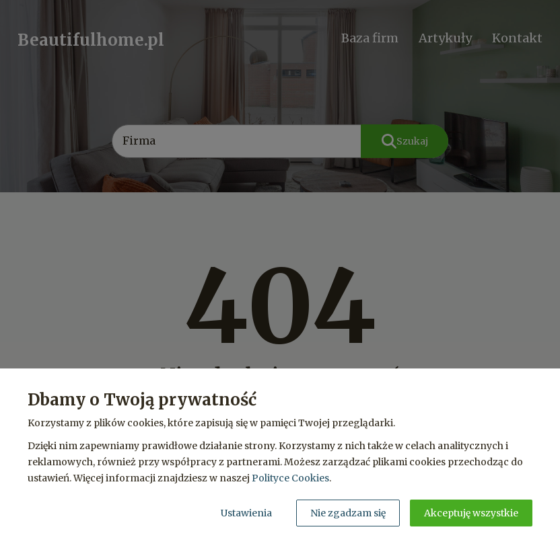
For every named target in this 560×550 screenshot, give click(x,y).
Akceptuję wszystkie (471, 513)
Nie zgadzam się (348, 513)
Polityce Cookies (290, 478)
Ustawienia (246, 513)
